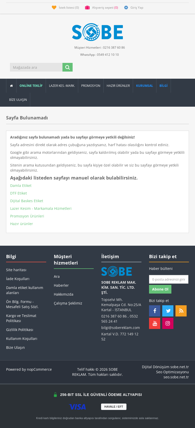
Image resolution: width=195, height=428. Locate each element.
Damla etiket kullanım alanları (24, 290)
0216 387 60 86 (114, 316)
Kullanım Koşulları (21, 338)
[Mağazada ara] (36, 67)
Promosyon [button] (90, 86)
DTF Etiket (18, 193)
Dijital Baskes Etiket (26, 200)
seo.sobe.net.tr (176, 377)
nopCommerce (39, 369)
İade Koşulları (17, 278)
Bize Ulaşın (18, 100)
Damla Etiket (20, 185)
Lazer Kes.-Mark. (62, 86)
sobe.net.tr (179, 366)
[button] (163, 86)
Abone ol (160, 289)
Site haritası (16, 269)
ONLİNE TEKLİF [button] (31, 86)
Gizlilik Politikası (19, 329)
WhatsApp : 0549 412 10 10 (97, 54)
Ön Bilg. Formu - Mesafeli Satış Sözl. (22, 304)
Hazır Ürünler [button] (118, 86)
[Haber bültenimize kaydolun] (168, 279)
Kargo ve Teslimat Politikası (21, 318)
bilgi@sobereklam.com (120, 327)
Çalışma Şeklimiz (68, 303)
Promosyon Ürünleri (27, 216)
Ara (57, 276)
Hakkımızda (63, 294)
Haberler (61, 285)
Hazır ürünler (21, 223)
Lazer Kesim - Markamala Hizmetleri (41, 208)
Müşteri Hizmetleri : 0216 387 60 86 (97, 47)
